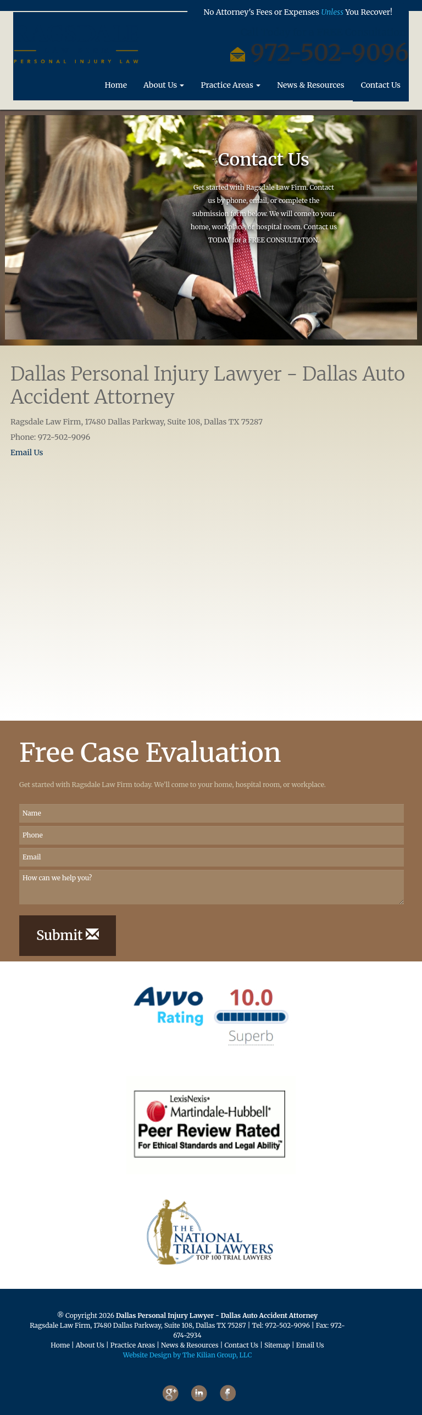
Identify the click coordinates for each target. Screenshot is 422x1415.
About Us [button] (163, 89)
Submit (67, 935)
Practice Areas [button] (230, 89)
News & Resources (311, 89)
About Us (90, 1345)
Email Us (26, 452)
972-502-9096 (287, 1325)
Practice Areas (132, 1345)
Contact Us (381, 89)
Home (120, 88)
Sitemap (277, 1345)
